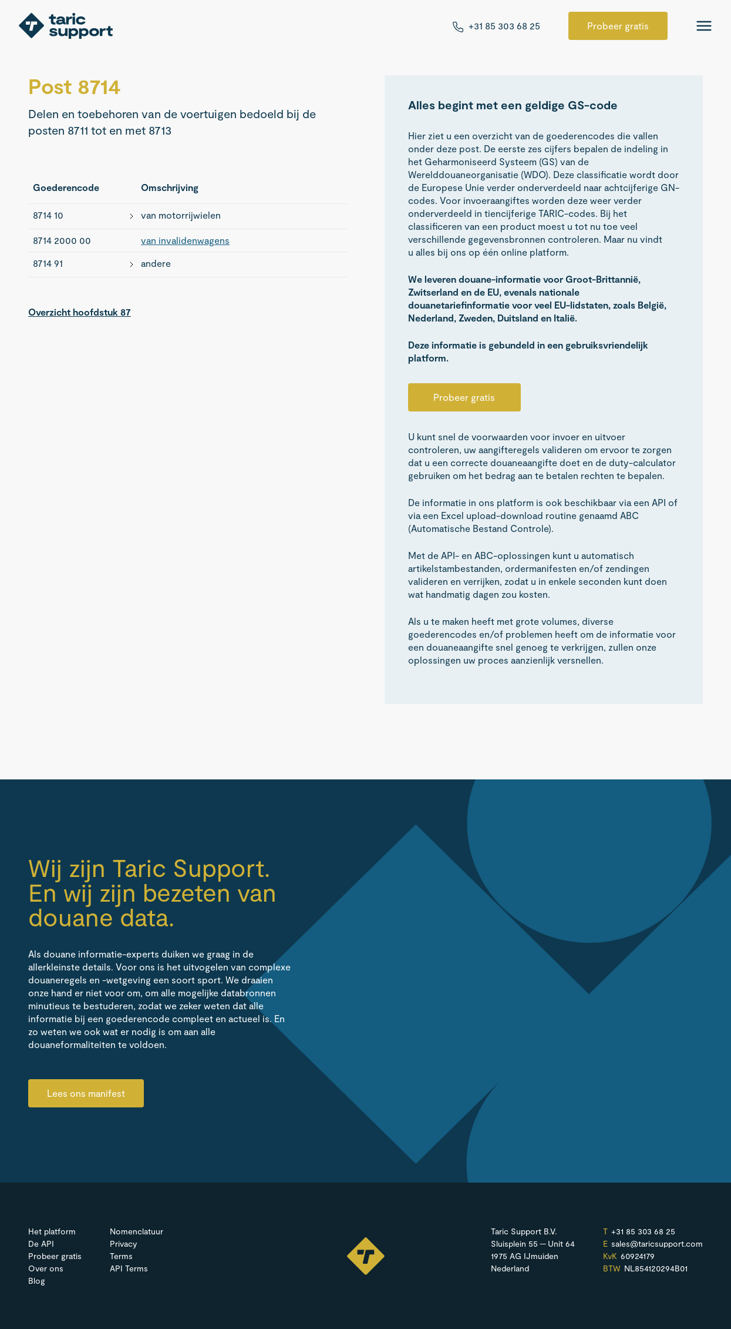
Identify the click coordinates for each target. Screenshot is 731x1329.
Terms (121, 1255)
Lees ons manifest (86, 1093)
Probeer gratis (618, 25)
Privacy (123, 1243)
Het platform (52, 1231)
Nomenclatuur (136, 1231)
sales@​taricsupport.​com (657, 1244)
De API (41, 1243)
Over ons (45, 1268)
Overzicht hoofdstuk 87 (79, 311)
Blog (36, 1280)
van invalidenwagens (185, 240)
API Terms (129, 1268)
